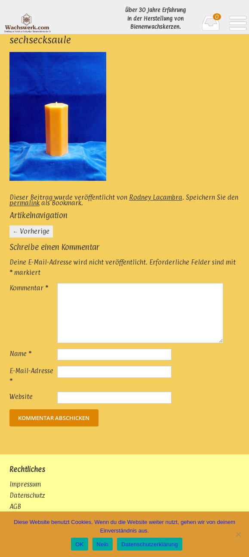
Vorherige (30, 231)
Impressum (25, 484)
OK (79, 544)
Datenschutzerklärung (149, 544)
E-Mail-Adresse (31, 376)
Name (20, 354)
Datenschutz (27, 495)
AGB (15, 506)
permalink (24, 203)
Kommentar (28, 288)
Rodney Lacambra (155, 197)
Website (21, 397)
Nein (103, 544)
